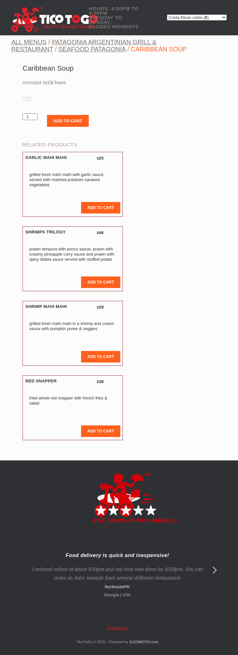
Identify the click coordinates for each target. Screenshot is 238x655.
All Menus (29, 42)
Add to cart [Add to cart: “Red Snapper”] (100, 431)
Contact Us (117, 627)
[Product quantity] (30, 116)
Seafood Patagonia (92, 49)
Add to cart (67, 120)
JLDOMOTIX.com (144, 642)
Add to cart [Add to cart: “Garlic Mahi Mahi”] (100, 207)
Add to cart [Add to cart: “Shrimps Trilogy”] (100, 282)
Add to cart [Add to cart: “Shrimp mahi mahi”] (100, 356)
